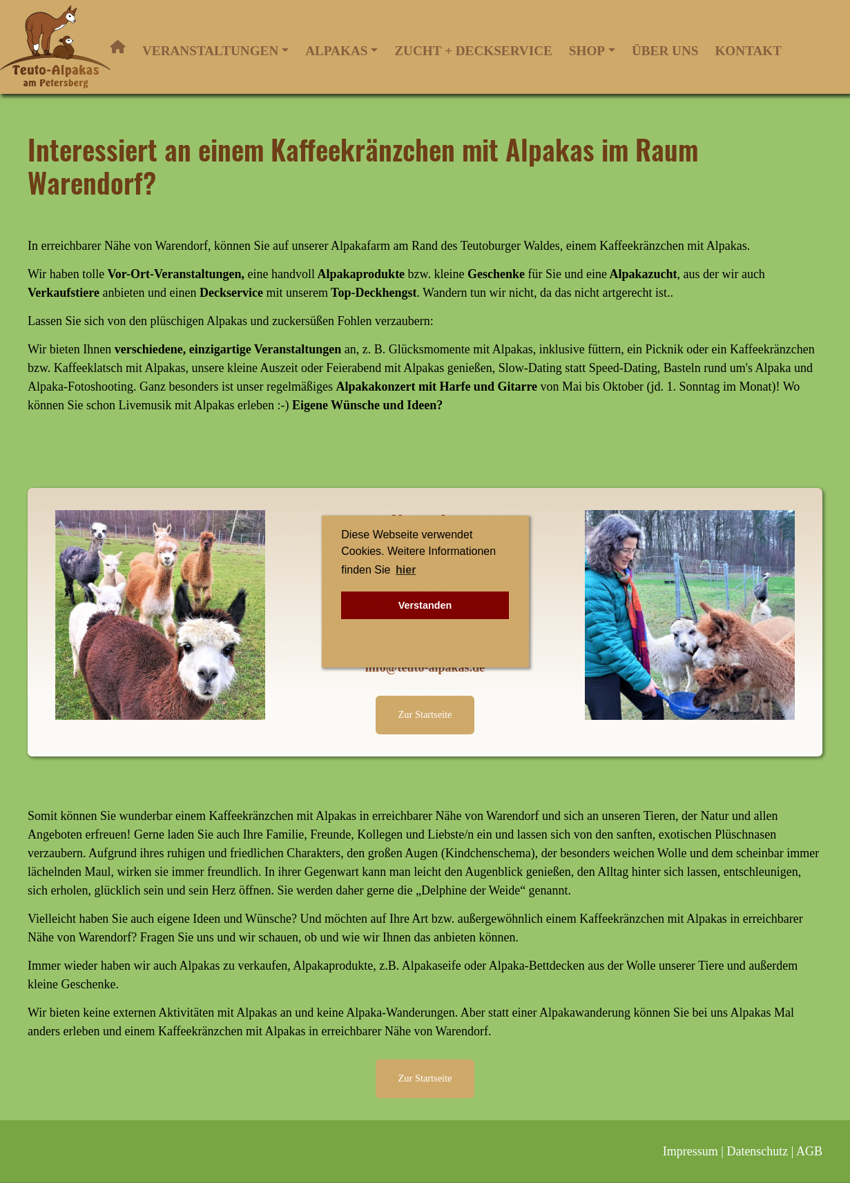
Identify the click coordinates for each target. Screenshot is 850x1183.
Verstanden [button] (425, 605)
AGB (809, 1151)
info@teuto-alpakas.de (425, 667)
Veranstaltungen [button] (210, 50)
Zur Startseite (425, 714)
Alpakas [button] (336, 50)
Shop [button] (587, 50)
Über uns (665, 50)
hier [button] (406, 570)
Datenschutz (757, 1151)
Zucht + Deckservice (473, 50)
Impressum (690, 1151)
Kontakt (748, 50)
